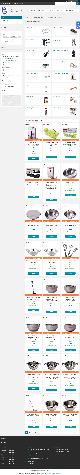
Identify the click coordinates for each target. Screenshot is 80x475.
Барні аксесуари (30, 50)
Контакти (59, 10)
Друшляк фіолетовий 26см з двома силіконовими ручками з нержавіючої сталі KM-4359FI (52, 377)
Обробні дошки (29, 96)
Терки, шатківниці (57, 27)
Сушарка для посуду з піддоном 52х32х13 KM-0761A (51, 144)
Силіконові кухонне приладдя (60, 50)
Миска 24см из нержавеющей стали (70, 183)
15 (35, 432)
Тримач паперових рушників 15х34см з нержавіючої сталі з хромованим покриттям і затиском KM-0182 (51, 185)
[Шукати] (77, 3)
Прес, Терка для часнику (32, 108)
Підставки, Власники (31, 85)
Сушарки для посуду (31, 27)
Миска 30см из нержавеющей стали (51, 224)
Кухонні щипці (57, 85)
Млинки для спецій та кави (60, 62)
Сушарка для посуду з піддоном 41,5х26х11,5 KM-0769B (70, 144)
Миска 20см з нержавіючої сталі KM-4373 (52, 414)
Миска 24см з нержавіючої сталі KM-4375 (70, 414)
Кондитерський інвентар (32, 73)
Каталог (29, 17)
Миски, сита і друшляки (32, 62)
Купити (33, 158)
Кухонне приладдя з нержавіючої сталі (58, 39)
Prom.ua (47, 470)
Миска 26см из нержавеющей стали (33, 224)
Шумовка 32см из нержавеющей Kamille (33, 414)
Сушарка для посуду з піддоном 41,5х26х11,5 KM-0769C (33, 184)
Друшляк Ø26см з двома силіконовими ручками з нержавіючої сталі (33, 376)
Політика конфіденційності (56, 473)
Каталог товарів (41, 10)
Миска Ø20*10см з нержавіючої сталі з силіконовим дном (51, 299)
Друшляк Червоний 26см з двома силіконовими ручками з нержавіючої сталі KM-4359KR (70, 377)
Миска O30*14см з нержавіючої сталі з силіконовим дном (70, 337)
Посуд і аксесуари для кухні (39, 17)
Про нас (52, 10)
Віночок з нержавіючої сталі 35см (70, 261)
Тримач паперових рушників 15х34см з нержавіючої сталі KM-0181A (33, 145)
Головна (33, 10)
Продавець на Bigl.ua (40, 472)
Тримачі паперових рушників (60, 73)
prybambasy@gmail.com (10, 60)
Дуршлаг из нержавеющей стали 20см (33, 261)
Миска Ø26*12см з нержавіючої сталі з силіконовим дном (33, 337)
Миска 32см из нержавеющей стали (70, 224)
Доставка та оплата (69, 10)
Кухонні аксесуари (30, 39)
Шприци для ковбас (58, 108)
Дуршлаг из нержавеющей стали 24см (52, 261)
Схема (4, 442)
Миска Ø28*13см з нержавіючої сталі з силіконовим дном (51, 337)
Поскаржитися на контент (44, 473)
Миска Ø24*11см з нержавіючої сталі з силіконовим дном (70, 299)
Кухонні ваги (56, 96)
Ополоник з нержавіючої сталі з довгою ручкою (33, 298)
